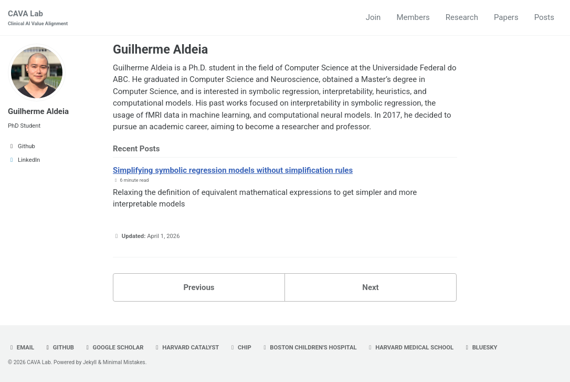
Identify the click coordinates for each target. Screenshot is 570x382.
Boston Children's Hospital (308, 347)
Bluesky (480, 347)
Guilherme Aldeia (38, 111)
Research (462, 17)
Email (21, 347)
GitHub (59, 347)
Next (370, 287)
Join (373, 17)
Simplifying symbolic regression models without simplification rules (233, 170)
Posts (544, 17)
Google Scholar (114, 347)
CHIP (240, 347)
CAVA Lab (38, 18)
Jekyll (90, 362)
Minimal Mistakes (124, 362)
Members (412, 17)
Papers (506, 17)
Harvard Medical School (409, 347)
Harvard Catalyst (186, 347)
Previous (198, 287)
